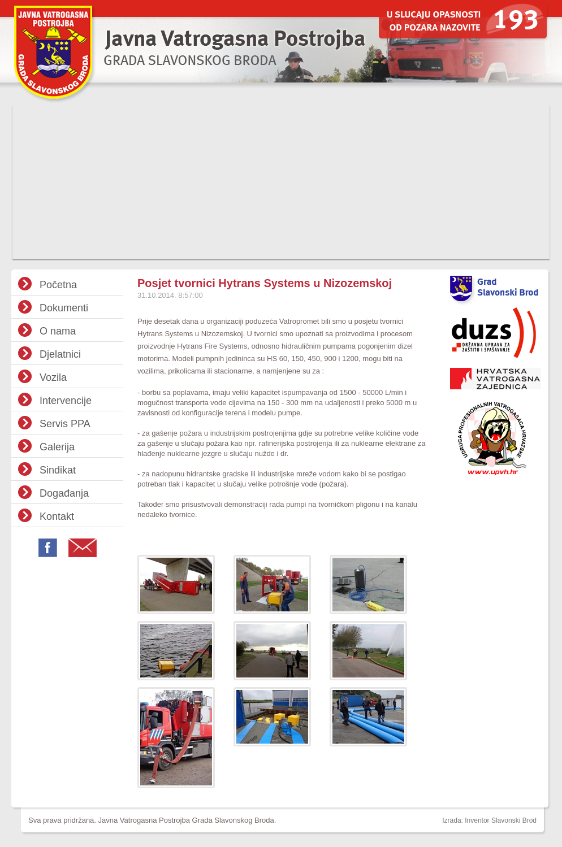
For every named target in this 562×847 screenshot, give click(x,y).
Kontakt (57, 516)
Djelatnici (60, 354)
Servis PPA (65, 423)
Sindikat (58, 470)
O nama (58, 331)
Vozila (53, 377)
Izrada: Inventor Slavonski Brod (489, 820)
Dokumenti (64, 308)
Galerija (57, 447)
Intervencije (66, 400)
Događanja (64, 493)
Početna (58, 284)
